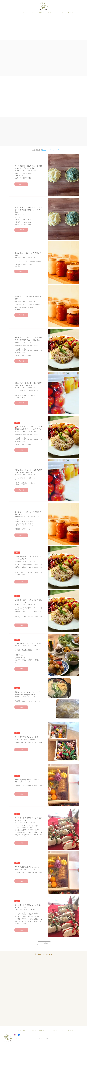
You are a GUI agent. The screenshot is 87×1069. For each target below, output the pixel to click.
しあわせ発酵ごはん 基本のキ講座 (28, 643)
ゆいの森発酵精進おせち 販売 (26, 737)
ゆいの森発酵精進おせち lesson (26, 780)
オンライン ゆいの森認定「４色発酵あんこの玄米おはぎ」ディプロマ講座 (28, 210)
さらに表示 (44, 943)
